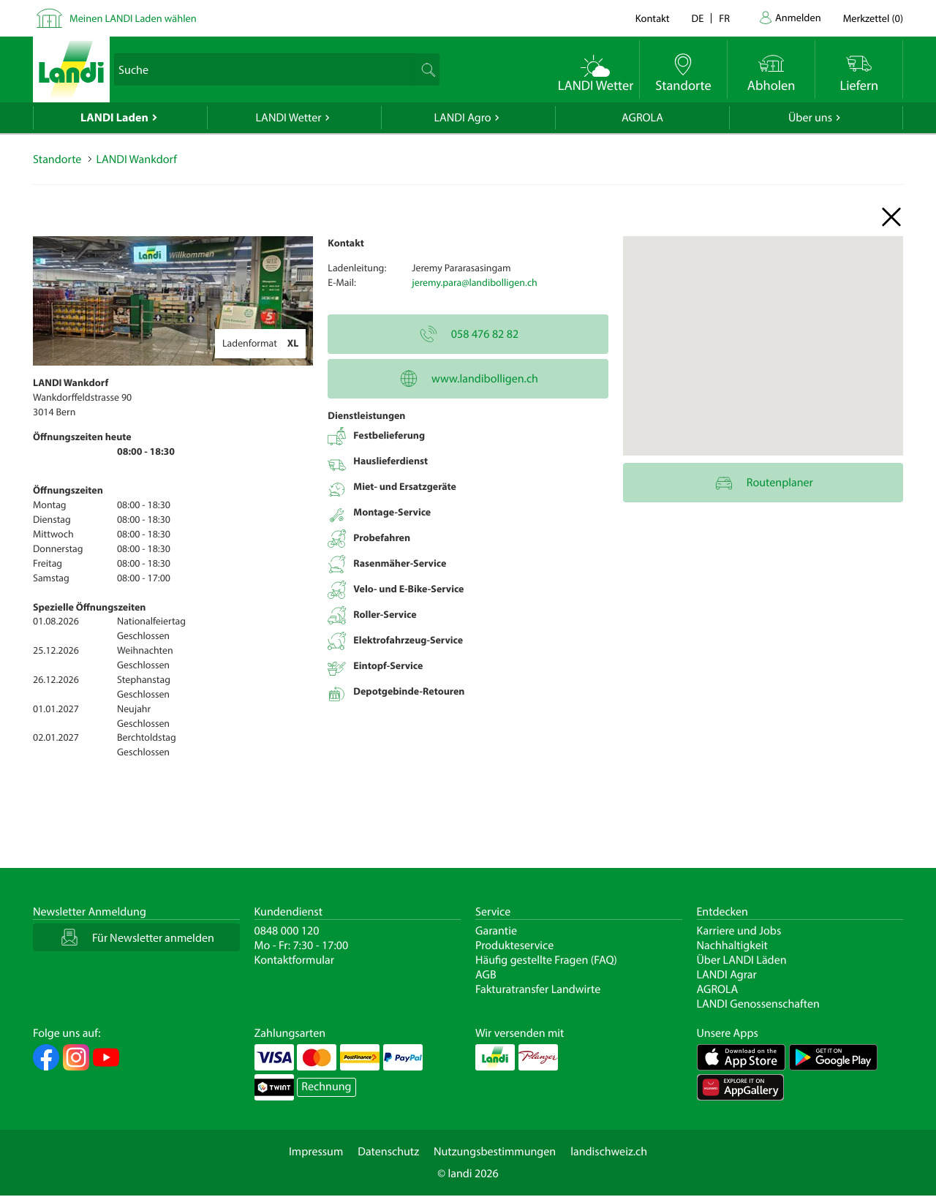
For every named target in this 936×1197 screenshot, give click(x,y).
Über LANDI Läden (742, 960)
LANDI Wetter (289, 117)
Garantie (496, 931)
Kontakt (652, 18)
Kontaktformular (294, 960)
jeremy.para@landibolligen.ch (474, 282)
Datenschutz (388, 1151)
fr (724, 18)
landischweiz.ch (608, 1151)
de (698, 18)
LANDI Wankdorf (136, 159)
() (873, 18)
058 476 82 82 (468, 334)
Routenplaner (763, 483)
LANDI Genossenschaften (758, 1004)
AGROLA (642, 117)
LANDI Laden (114, 117)
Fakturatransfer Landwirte (537, 989)
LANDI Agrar (727, 974)
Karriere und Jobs (739, 931)
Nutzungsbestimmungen (495, 1151)
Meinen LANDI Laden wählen (133, 18)
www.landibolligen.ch (468, 379)
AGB (486, 974)
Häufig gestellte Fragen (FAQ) (546, 960)
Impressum (316, 1151)
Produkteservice (514, 945)
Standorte (57, 159)
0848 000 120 (287, 931)
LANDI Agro (462, 117)
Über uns (810, 117)
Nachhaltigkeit (732, 945)
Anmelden (798, 17)
